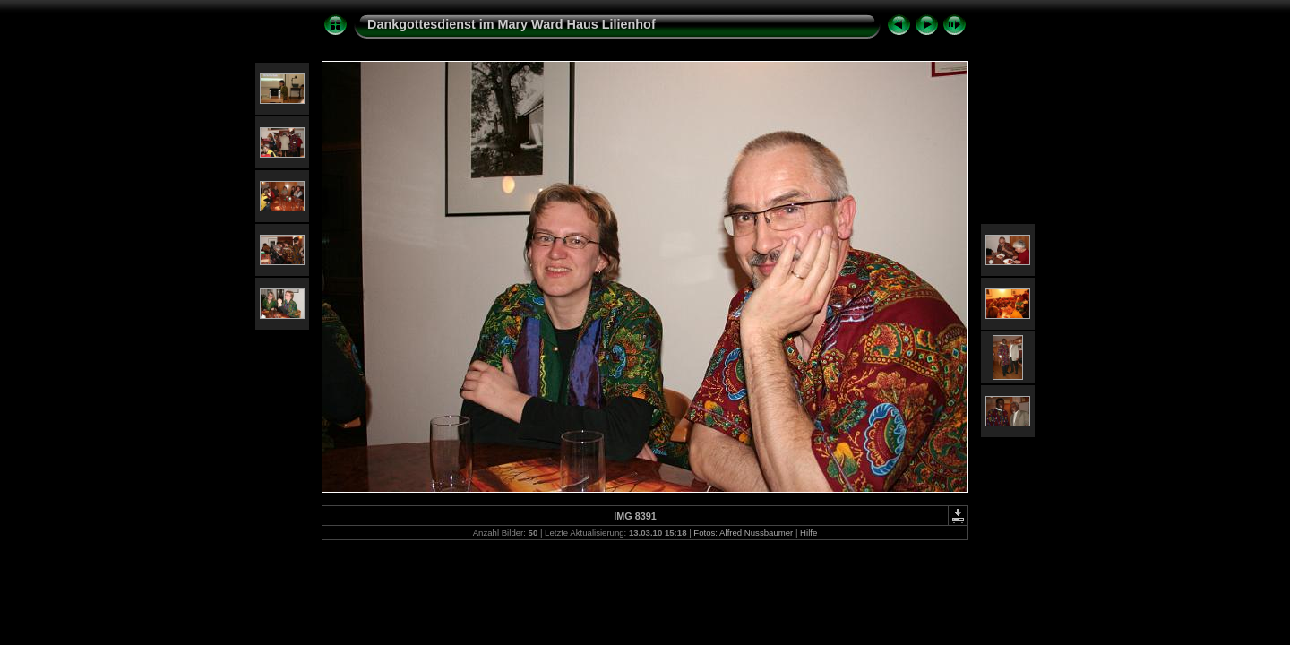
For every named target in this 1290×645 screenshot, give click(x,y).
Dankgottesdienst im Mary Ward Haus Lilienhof (511, 24)
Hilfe (808, 533)
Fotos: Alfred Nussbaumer (743, 533)
